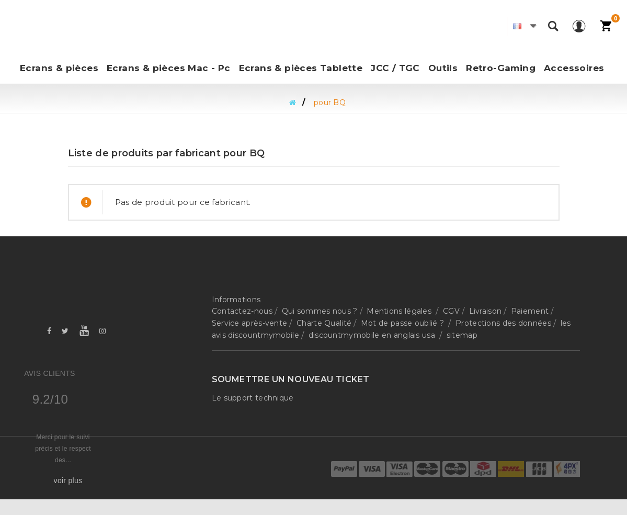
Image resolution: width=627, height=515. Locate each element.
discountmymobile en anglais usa (373, 335)
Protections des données (503, 323)
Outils (443, 68)
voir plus (68, 480)
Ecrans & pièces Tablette (301, 68)
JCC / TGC (395, 68)
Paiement (530, 311)
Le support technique (253, 398)
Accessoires (574, 68)
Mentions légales (400, 311)
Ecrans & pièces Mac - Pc (169, 68)
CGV (451, 311)
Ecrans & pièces (59, 68)
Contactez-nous (242, 311)
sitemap (462, 335)
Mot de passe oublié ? (404, 323)
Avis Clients (49, 373)
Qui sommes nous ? (320, 311)
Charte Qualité (324, 323)
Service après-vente (250, 323)
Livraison (485, 311)
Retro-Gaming (500, 68)
